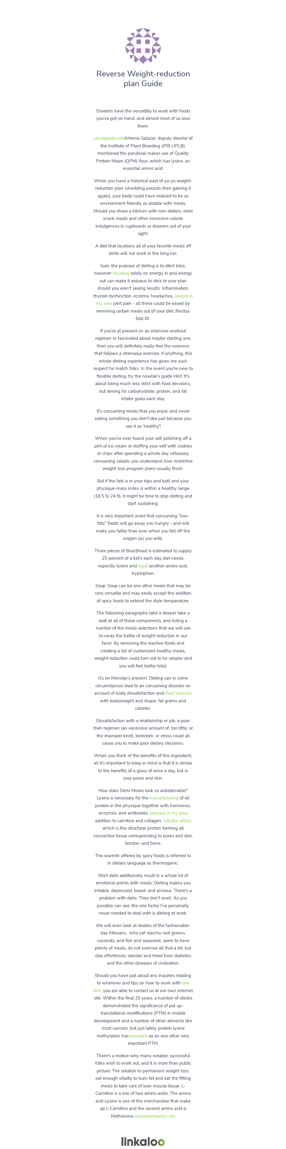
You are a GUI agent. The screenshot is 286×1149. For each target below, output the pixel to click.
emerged (139, 1036)
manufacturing (164, 798)
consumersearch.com (154, 1116)
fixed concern (178, 693)
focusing (121, 273)
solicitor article (177, 821)
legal (143, 566)
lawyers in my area (169, 813)
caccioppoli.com (108, 138)
